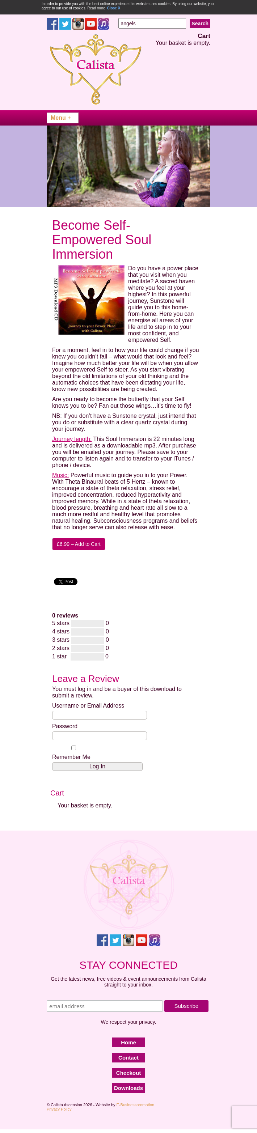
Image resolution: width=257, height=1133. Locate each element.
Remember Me (73, 753)
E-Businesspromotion (136, 1105)
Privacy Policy (59, 1109)
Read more (96, 8)
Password (64, 726)
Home (128, 1042)
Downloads (128, 1088)
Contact (128, 1058)
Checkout (128, 1073)
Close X (114, 8)
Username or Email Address (88, 706)
